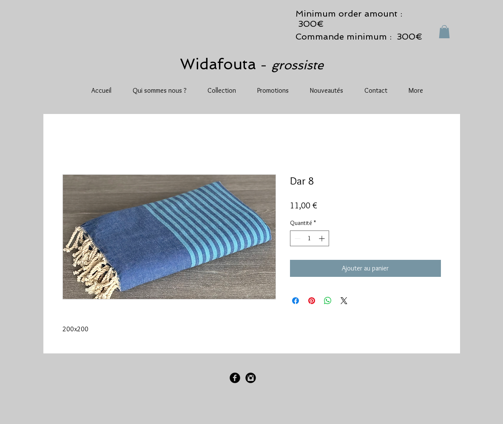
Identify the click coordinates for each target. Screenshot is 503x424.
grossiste (297, 65)
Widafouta (220, 64)
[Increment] (322, 238)
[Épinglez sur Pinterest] (312, 301)
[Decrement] (296, 238)
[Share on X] (344, 301)
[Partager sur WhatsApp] (328, 301)
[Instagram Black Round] (250, 378)
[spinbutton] (309, 238)
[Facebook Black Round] (235, 378)
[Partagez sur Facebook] (295, 301)
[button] (444, 31)
